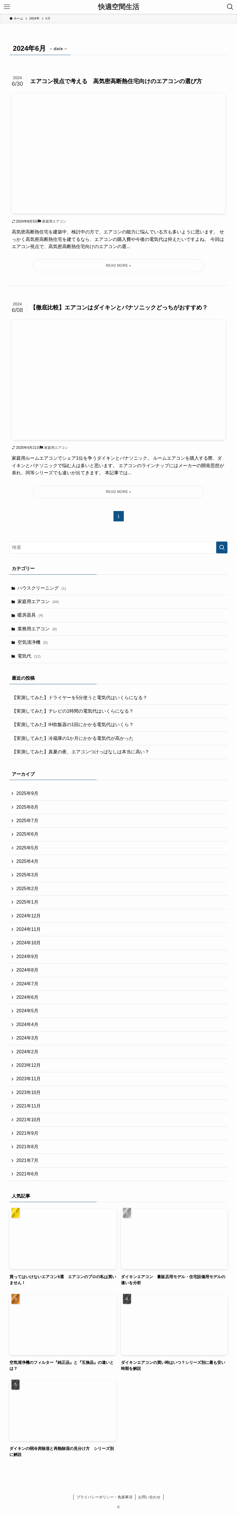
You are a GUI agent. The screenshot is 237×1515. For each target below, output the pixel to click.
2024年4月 (27, 1024)
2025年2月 (27, 888)
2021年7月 (27, 1160)
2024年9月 (27, 956)
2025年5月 (27, 847)
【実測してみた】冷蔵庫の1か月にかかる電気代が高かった (73, 738)
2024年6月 (27, 997)
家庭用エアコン (38, 601)
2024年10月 (28, 942)
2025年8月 (27, 807)
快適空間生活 (118, 6)
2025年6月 (27, 834)
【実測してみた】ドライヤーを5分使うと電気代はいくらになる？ (79, 697)
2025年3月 (27, 874)
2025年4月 (27, 861)
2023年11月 (28, 1078)
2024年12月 (28, 915)
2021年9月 (27, 1133)
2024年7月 (27, 983)
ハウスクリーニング (41, 588)
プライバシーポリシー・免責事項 (104, 1497)
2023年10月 (28, 1092)
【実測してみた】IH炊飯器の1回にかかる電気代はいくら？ (73, 724)
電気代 (29, 656)
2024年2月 (27, 1051)
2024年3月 (27, 1038)
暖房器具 (30, 615)
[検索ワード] (118, 547)
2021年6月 (27, 1173)
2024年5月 (27, 1010)
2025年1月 (27, 902)
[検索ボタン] (230, 7)
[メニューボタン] (7, 7)
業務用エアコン (37, 628)
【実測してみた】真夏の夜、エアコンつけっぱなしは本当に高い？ (80, 751)
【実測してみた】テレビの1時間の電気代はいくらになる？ (73, 711)
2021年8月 (27, 1146)
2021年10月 (28, 1119)
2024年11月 (28, 929)
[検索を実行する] (222, 547)
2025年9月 (27, 793)
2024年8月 (27, 970)
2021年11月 (28, 1105)
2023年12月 (28, 1065)
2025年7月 (27, 820)
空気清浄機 (32, 642)
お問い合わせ (149, 1497)
